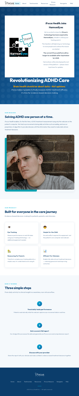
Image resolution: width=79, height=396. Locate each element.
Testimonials (33, 3)
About (24, 3)
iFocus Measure (52, 3)
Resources (44, 3)
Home (17, 3)
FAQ (71, 3)
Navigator (63, 3)
